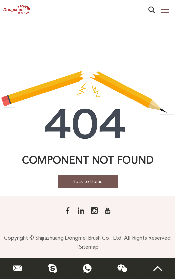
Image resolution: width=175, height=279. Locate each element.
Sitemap (89, 246)
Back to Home (88, 181)
